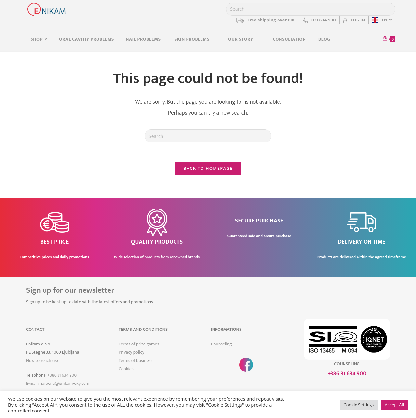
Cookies (126, 369)
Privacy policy (131, 353)
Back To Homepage (207, 168)
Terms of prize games (139, 344)
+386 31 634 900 (62, 375)
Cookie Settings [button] (359, 405)
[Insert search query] (310, 9)
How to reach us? (42, 361)
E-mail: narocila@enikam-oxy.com (57, 383)
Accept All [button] (394, 405)
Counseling (221, 344)
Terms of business (135, 361)
